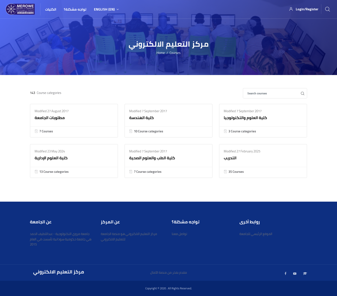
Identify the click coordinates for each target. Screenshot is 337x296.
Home (160, 53)
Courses (175, 53)
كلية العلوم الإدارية (51, 157)
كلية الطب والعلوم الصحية (152, 157)
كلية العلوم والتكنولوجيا (245, 117)
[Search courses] (270, 93)
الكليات (50, 9)
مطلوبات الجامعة (50, 117)
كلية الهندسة (141, 117)
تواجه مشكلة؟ (75, 9)
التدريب (230, 157)
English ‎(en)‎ (106, 9)
